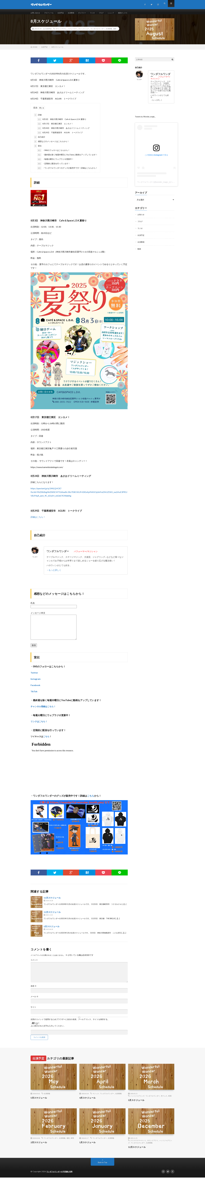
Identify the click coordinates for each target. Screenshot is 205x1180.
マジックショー (83, 31)
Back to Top (102, 1165)
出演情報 (109, 31)
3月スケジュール (137, 1102)
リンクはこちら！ (39, 724)
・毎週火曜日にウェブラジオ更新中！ (55, 161)
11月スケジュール (52, 900)
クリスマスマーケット (138, 1143)
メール (34, 999)
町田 (170, 1098)
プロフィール (51, 13)
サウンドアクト (61, 31)
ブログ (109, 13)
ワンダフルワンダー (97, 31)
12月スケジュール (138, 1149)
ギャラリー (88, 13)
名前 (33, 989)
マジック (96, 1096)
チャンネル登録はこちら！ (43, 709)
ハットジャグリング (137, 1098)
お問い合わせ (36, 13)
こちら (46, 739)
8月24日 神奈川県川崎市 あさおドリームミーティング (63, 130)
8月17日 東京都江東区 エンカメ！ (55, 126)
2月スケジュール (40, 1144)
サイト (33, 1010)
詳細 (38, 117)
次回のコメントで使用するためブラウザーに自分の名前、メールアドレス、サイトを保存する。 (70, 1022)
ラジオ (99, 13)
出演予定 (64, 13)
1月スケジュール (88, 1144)
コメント (34, 963)
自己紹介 (39, 139)
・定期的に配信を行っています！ (53, 166)
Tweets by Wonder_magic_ (146, 119)
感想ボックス (132, 13)
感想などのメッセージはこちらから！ (51, 144)
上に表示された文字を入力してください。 (48, 1028)
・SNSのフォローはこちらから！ (53, 153)
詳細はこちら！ (38, 519)
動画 (139, 251)
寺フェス (164, 1098)
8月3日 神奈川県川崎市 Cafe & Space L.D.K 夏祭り (61, 122)
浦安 (114, 31)
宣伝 (38, 148)
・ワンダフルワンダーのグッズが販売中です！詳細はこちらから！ (67, 170)
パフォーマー (72, 31)
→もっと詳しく (54, 572)
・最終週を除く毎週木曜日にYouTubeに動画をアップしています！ (67, 157)
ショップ (119, 13)
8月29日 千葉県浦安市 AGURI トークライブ (60, 135)
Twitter (34, 675)
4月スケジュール (88, 1100)
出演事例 (75, 13)
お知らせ (141, 217)
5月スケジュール (51, 929)
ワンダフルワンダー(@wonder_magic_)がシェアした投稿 (160, 185)
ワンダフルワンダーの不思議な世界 (60, 1174)
